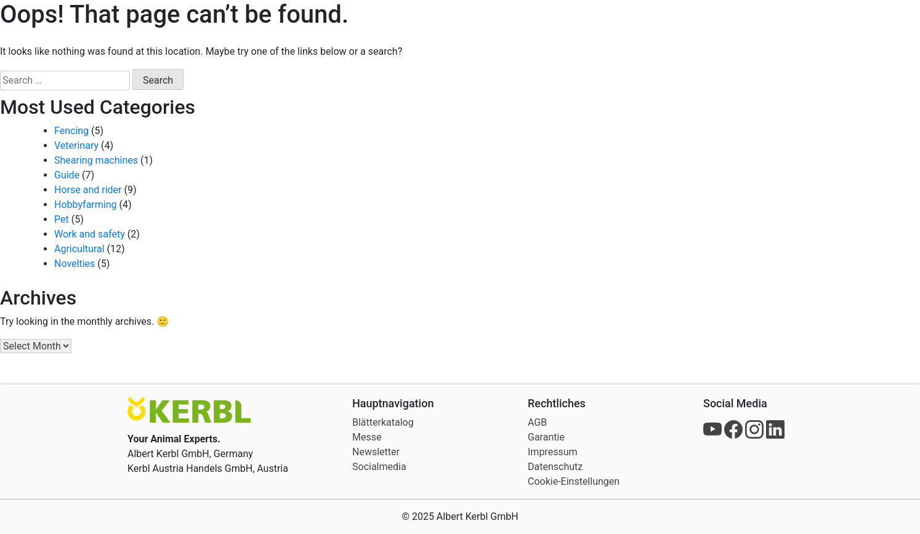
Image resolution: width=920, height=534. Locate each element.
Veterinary (76, 145)
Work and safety (89, 234)
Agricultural (79, 249)
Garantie (546, 437)
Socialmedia (379, 466)
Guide (66, 175)
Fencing (71, 131)
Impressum (553, 452)
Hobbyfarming (85, 204)
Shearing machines (96, 160)
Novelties (74, 263)
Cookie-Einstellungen (573, 481)
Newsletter (376, 452)
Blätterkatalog (383, 422)
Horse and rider (87, 190)
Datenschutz (555, 466)
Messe (366, 437)
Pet (61, 219)
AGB (537, 422)
